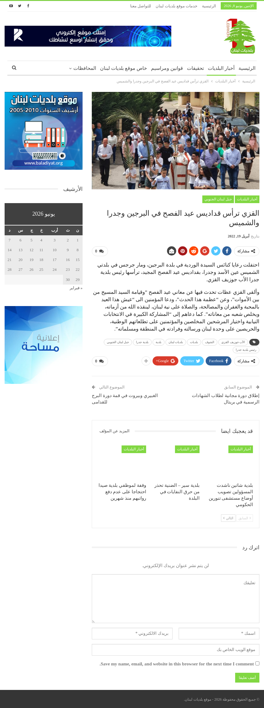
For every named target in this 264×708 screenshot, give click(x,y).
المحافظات (84, 68)
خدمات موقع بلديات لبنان (176, 6)
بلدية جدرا (142, 342)
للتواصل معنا (140, 6)
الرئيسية (209, 6)
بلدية (158, 342)
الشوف (209, 342)
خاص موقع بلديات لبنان (123, 68)
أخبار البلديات (221, 68)
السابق (245, 518)
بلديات (194, 342)
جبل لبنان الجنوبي (218, 199)
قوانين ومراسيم (167, 68)
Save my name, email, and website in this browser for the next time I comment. (176, 663)
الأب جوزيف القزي (233, 342)
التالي (228, 518)
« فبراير (76, 288)
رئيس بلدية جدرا (246, 349)
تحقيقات (195, 68)
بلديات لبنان (176, 342)
